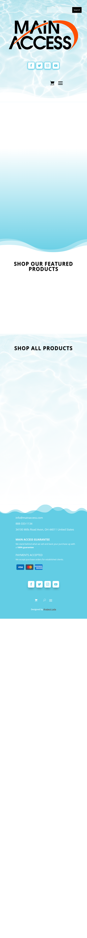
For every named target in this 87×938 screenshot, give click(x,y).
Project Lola (50, 742)
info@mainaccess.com (29, 651)
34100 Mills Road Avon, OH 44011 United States (45, 663)
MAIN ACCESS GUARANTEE (33, 673)
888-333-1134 (24, 657)
